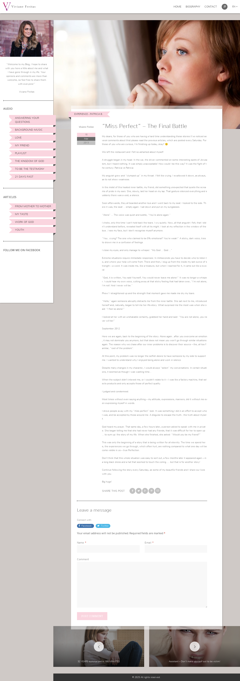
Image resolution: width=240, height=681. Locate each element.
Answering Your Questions (27, 120)
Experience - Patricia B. (88, 114)
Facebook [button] (86, 526)
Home (178, 6)
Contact (210, 6)
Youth (19, 229)
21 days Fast (24, 176)
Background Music (29, 129)
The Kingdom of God (29, 161)
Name (80, 542)
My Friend (22, 145)
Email (148, 542)
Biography (193, 6)
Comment (83, 559)
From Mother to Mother (33, 206)
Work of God (24, 222)
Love (18, 137)
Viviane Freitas (86, 127)
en (235, 6)
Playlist (20, 153)
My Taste (21, 214)
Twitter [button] (104, 526)
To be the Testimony (29, 169)
